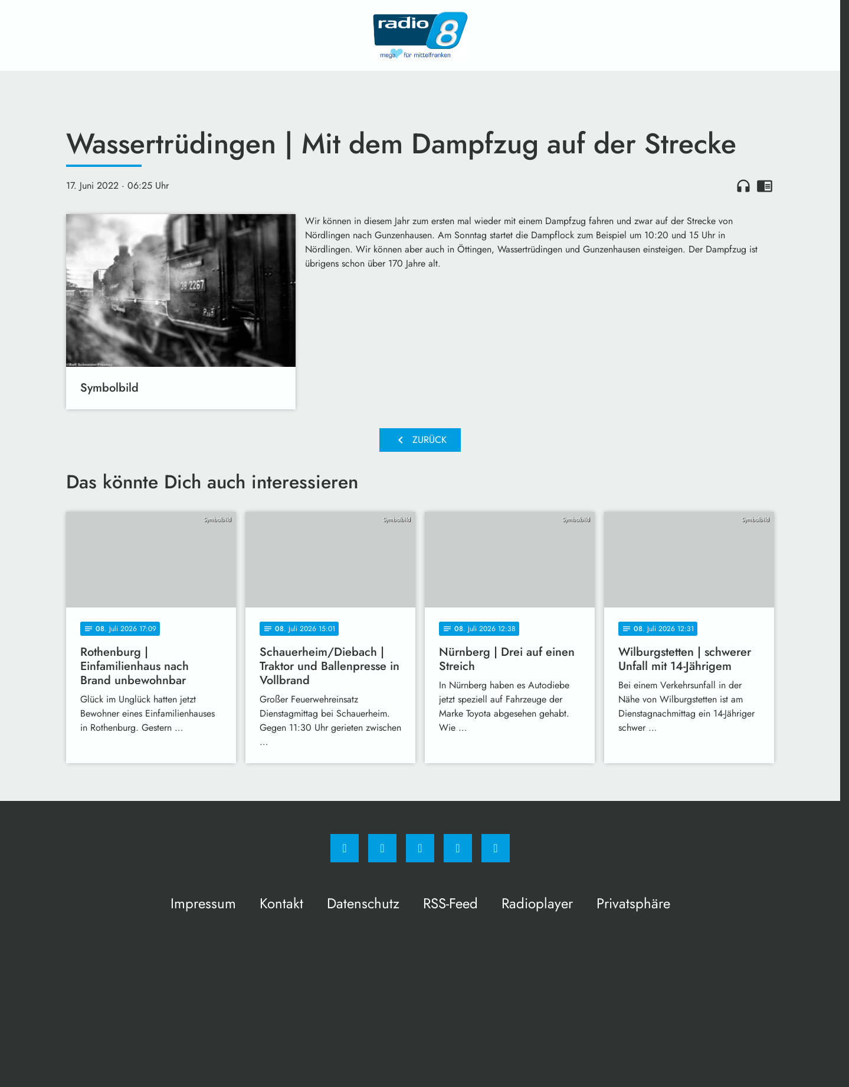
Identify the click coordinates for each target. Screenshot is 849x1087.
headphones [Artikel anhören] (743, 186)
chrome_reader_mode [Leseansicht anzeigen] (764, 186)
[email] (495, 848)
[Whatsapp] (420, 848)
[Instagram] (382, 848)
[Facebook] (344, 848)
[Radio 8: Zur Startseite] (420, 35)
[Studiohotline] (458, 848)
